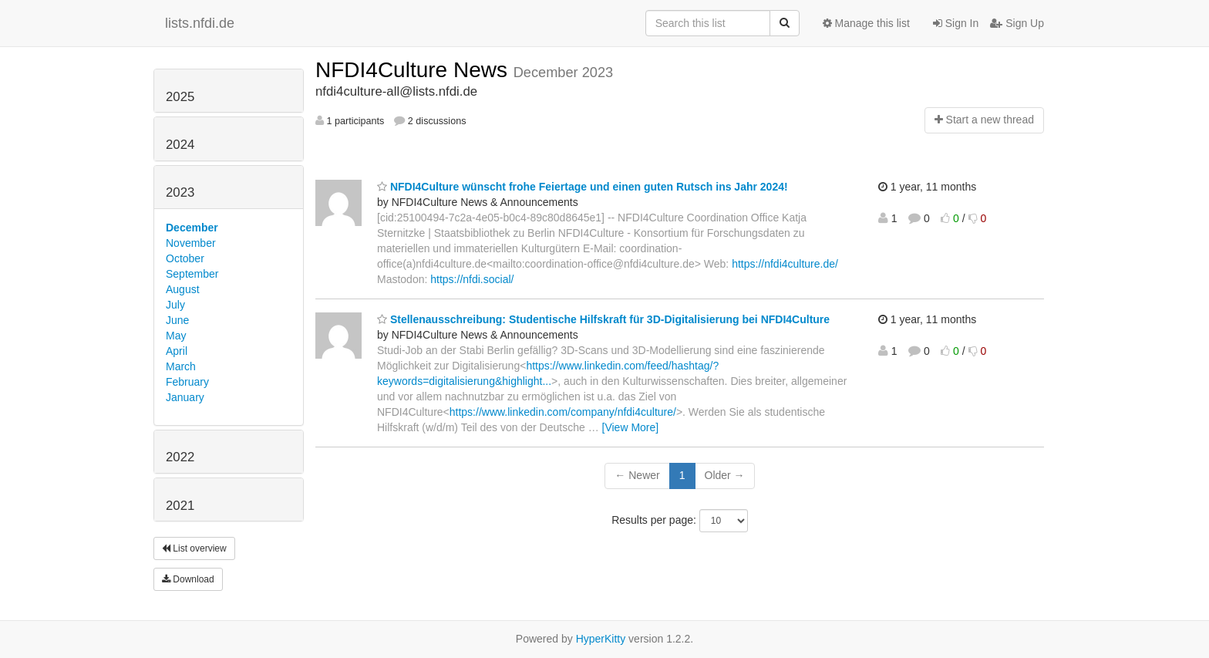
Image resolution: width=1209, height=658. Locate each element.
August (183, 289)
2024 (180, 144)
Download (188, 579)
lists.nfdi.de (199, 23)
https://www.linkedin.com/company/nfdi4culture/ (563, 412)
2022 (180, 457)
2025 (180, 96)
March (181, 366)
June (177, 320)
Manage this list (866, 23)
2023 (180, 192)
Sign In (955, 23)
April (176, 351)
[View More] (630, 427)
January (185, 397)
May (176, 335)
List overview (194, 548)
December (192, 227)
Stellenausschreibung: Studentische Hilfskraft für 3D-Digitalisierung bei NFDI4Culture (603, 319)
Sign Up (1017, 23)
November (191, 243)
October (185, 258)
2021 (180, 505)
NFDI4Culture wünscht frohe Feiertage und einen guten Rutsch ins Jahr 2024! (582, 187)
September (192, 274)
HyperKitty (601, 639)
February (187, 382)
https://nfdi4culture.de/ (785, 264)
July (175, 305)
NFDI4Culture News (414, 70)
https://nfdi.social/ (472, 279)
